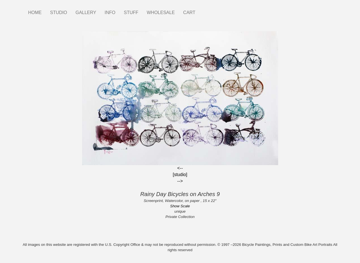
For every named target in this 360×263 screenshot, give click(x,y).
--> (180, 181)
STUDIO (58, 12)
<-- (180, 168)
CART (189, 12)
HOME (35, 12)
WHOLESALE (161, 12)
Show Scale (180, 206)
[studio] (180, 174)
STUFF (131, 12)
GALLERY (85, 12)
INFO (110, 12)
